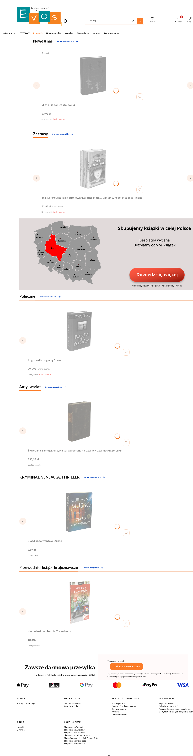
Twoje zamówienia (72, 703)
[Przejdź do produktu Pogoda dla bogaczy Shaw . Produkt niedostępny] (79, 331)
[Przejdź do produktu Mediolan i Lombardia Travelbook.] (79, 602)
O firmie (21, 729)
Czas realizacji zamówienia (124, 706)
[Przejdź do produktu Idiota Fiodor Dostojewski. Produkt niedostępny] (93, 76)
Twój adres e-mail (116, 661)
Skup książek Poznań (73, 727)
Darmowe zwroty (119, 709)
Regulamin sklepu (167, 703)
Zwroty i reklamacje (26, 703)
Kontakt (20, 727)
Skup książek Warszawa (74, 732)
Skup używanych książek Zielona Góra (81, 738)
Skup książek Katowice (74, 743)
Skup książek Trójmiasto (75, 740)
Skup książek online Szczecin (77, 735)
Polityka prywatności (168, 706)
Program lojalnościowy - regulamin (175, 709)
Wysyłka (116, 711)
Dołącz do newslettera (127, 666)
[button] (140, 21)
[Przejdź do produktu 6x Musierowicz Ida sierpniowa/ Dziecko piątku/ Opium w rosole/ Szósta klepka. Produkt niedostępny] (93, 169)
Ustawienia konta (119, 714)
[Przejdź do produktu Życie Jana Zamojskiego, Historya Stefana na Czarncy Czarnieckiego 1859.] (79, 421)
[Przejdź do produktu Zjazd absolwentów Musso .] (79, 512)
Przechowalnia (71, 706)
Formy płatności (119, 703)
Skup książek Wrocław (74, 729)
